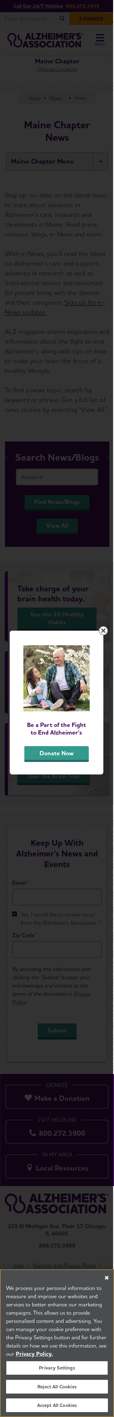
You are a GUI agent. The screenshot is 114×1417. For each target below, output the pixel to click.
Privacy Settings (57, 1368)
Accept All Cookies (57, 1405)
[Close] (106, 1277)
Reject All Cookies (57, 1387)
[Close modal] (104, 636)
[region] (57, 1343)
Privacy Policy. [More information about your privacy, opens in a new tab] (34, 1354)
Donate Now (57, 759)
